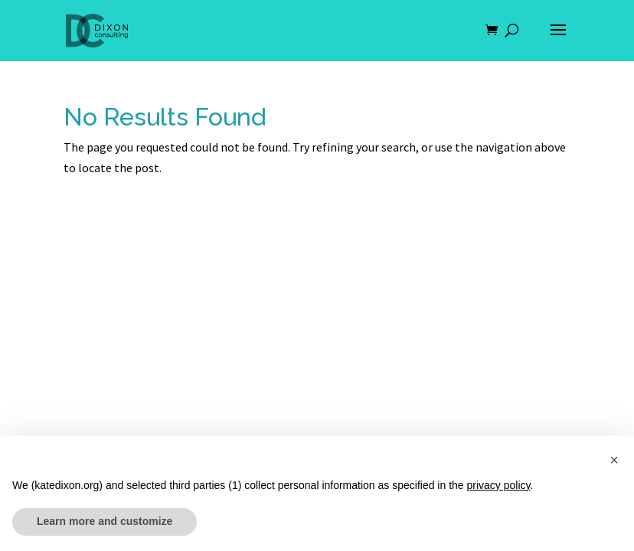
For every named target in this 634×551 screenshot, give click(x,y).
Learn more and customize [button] (104, 521)
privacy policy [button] (499, 485)
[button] (614, 460)
